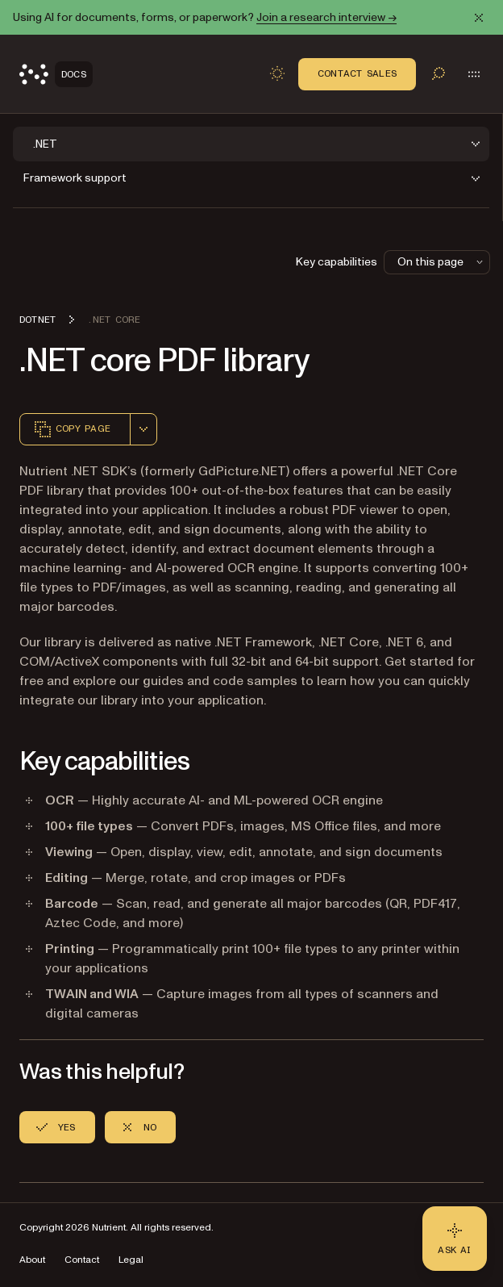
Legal (130, 1260)
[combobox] (143, 429)
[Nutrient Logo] (56, 74)
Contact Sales (357, 73)
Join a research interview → (326, 17)
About (32, 1260)
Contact (81, 1260)
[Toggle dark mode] (277, 73)
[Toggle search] (438, 73)
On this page (441, 262)
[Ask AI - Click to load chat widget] (454, 1238)
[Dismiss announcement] (479, 18)
